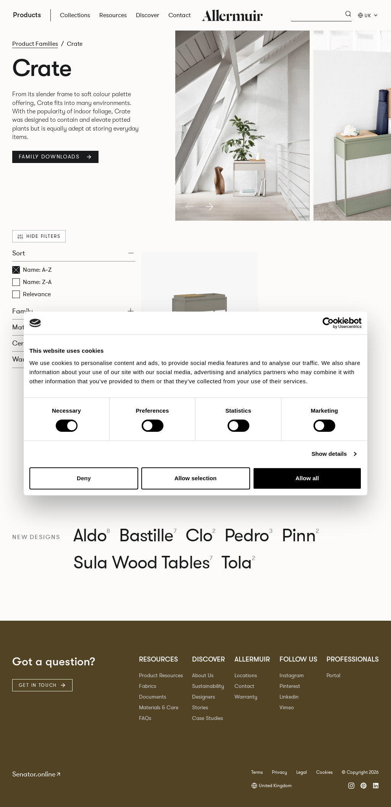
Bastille (147, 536)
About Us (202, 675)
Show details (329, 453)
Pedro (249, 536)
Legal (301, 772)
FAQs (145, 718)
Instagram (292, 675)
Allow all (307, 478)
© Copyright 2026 (360, 772)
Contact (244, 686)
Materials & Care (158, 707)
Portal (333, 675)
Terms (257, 772)
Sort (73, 253)
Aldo (91, 536)
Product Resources (161, 675)
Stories (200, 707)
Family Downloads (55, 156)
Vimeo (287, 707)
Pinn (300, 536)
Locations (245, 675)
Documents (152, 696)
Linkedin (289, 696)
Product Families (35, 44)
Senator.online (36, 774)
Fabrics (147, 686)
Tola (238, 563)
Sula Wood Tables (142, 563)
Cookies (324, 772)
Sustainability (208, 686)
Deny (84, 478)
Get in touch (42, 685)
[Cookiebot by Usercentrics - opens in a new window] (328, 323)
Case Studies (207, 718)
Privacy (279, 772)
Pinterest (290, 686)
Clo (200, 536)
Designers (203, 696)
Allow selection (195, 478)
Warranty (245, 696)
